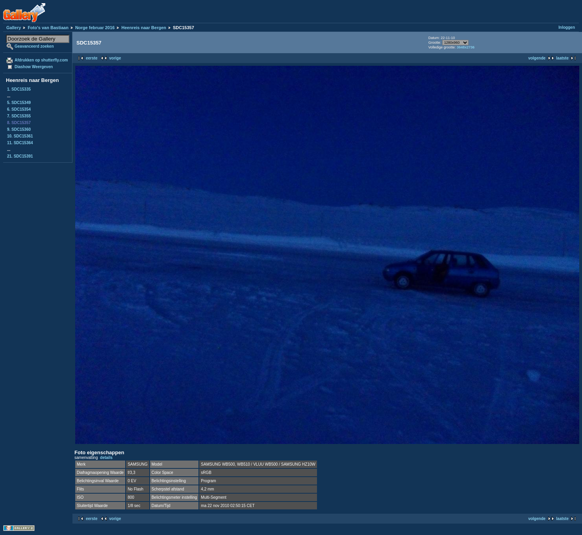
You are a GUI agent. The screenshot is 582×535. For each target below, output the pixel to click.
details (106, 457)
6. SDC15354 (19, 109)
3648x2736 (465, 47)
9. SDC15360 (19, 129)
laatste (562, 58)
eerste (91, 58)
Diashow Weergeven (34, 67)
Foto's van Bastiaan (48, 27)
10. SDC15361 (20, 136)
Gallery (13, 27)
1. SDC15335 (19, 89)
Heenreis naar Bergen (143, 27)
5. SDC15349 (19, 102)
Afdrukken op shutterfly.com (41, 60)
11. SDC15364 (20, 143)
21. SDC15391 (20, 156)
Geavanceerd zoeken (34, 46)
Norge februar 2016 (95, 27)
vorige (115, 58)
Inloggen (566, 27)
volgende (536, 58)
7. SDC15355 (19, 116)
